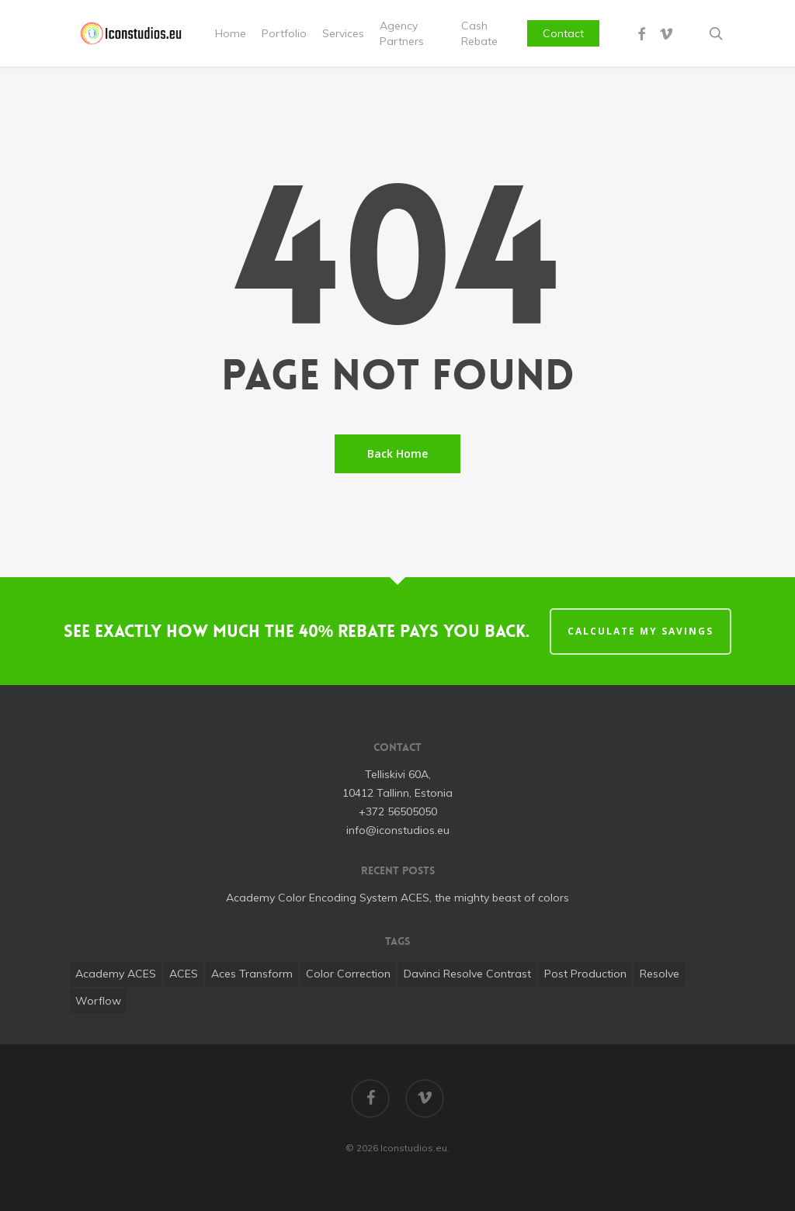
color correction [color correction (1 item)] (348, 974)
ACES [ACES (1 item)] (183, 974)
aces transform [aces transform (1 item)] (252, 974)
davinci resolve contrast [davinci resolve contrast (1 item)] (467, 974)
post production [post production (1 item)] (585, 974)
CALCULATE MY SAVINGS (640, 631)
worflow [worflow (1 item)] (98, 1001)
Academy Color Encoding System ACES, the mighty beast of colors (397, 898)
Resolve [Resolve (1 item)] (659, 974)
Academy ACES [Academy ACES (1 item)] (115, 974)
